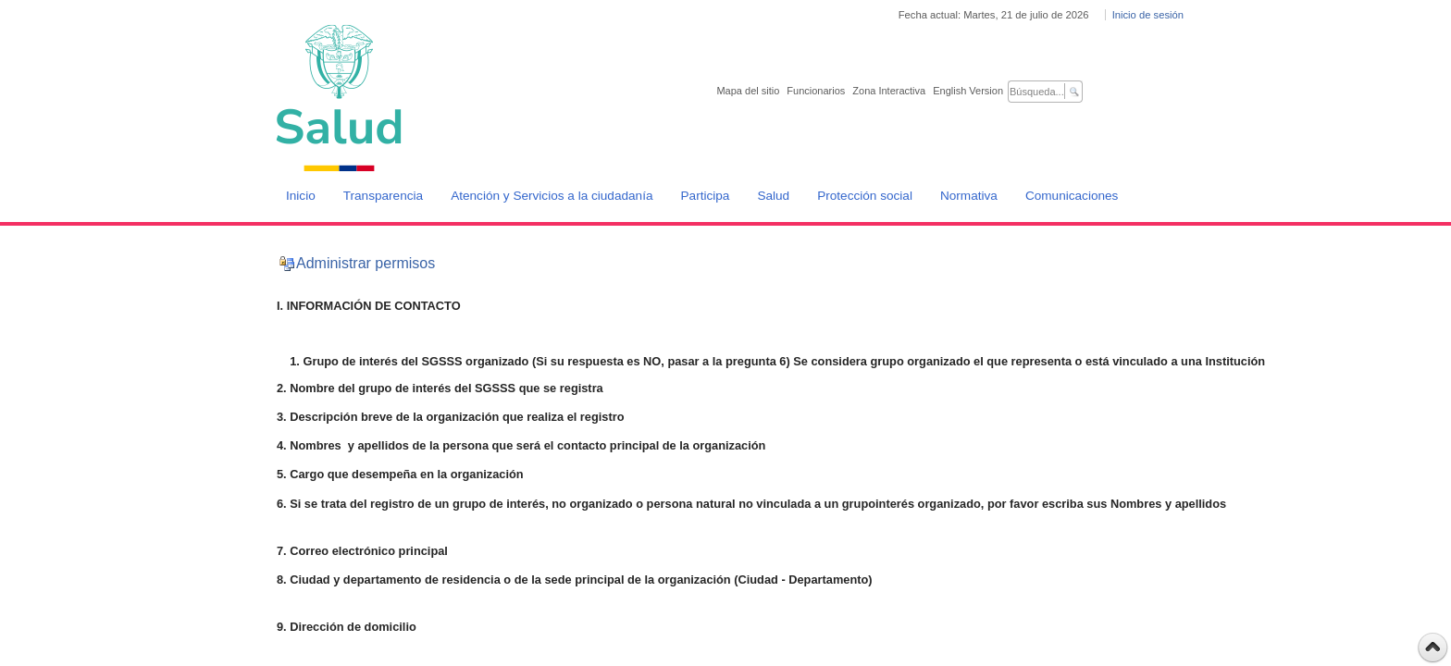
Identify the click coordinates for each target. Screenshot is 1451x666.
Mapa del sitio (747, 90)
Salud (773, 196)
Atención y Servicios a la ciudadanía (551, 196)
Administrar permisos (365, 263)
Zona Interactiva (888, 90)
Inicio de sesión (1148, 14)
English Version (968, 90)
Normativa (969, 196)
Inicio (301, 196)
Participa (705, 196)
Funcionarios (816, 90)
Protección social (864, 196)
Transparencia (383, 196)
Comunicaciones (1072, 196)
